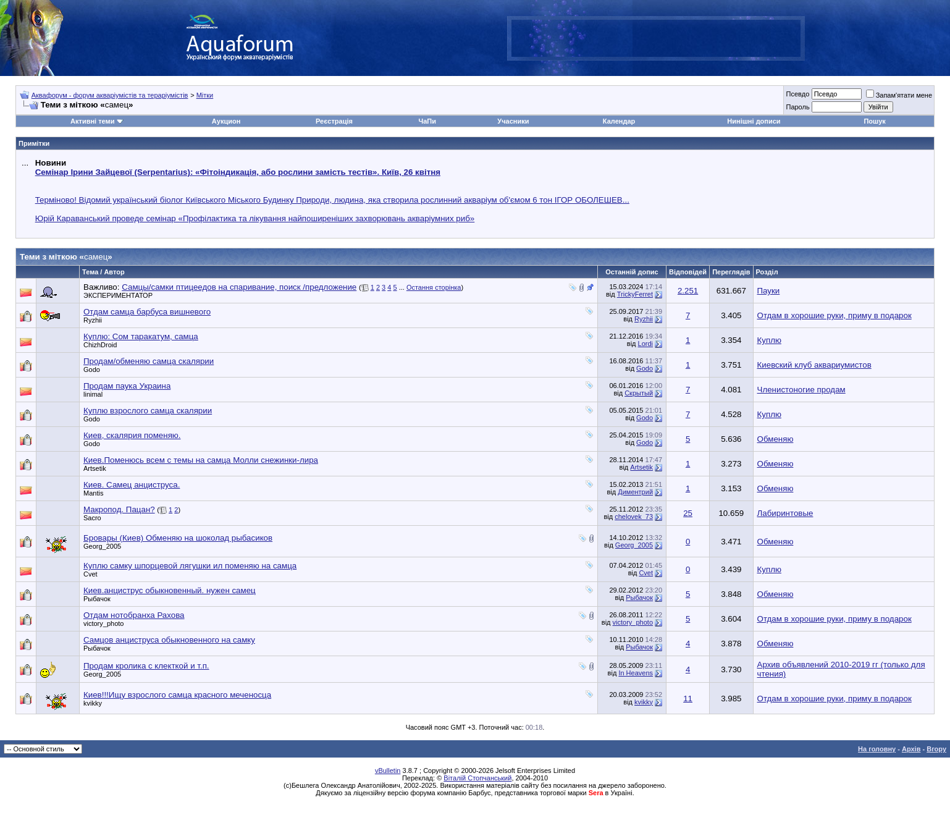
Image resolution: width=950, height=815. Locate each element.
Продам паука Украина (126, 386)
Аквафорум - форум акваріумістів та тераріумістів (110, 95)
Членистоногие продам (801, 389)
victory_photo (103, 623)
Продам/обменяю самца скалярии (148, 361)
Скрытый (638, 393)
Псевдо (797, 94)
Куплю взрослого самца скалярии (147, 410)
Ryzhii (92, 320)
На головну (877, 749)
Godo (91, 369)
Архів (911, 749)
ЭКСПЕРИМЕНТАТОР (118, 295)
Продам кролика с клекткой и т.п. (146, 665)
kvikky (92, 703)
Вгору (936, 749)
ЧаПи (428, 121)
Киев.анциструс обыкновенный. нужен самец (169, 590)
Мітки (205, 95)
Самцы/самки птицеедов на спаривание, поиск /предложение (239, 287)
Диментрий (635, 492)
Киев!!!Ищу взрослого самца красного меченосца (177, 694)
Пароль (797, 107)
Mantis (93, 493)
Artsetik (94, 468)
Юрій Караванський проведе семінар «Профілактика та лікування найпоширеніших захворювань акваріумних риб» (255, 218)
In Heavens (635, 673)
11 (687, 698)
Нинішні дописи (753, 121)
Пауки (768, 290)
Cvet (90, 574)
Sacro (92, 518)
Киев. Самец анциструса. (131, 484)
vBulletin (388, 770)
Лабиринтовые (785, 513)
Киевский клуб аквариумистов (814, 364)
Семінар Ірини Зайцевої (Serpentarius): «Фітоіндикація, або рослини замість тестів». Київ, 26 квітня (237, 172)
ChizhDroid (100, 344)
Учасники (513, 121)
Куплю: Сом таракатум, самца (140, 336)
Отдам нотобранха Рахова (134, 615)
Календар (619, 121)
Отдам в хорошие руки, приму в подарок (834, 315)
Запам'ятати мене (899, 95)
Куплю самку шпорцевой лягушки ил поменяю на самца (189, 565)
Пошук (874, 121)
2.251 (688, 290)
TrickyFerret (635, 294)
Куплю (769, 340)
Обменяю (775, 439)
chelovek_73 (634, 516)
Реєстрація (334, 121)
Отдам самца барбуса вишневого (147, 311)
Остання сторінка (433, 287)
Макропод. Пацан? (119, 509)
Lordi (645, 343)
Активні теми (92, 121)
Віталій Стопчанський (477, 778)
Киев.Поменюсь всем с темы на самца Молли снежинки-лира (200, 460)
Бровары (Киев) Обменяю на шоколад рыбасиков (177, 538)
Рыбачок (97, 598)
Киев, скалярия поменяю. (132, 435)
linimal (93, 394)
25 (687, 513)
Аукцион (226, 121)
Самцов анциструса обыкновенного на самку (169, 639)
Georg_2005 (102, 546)
